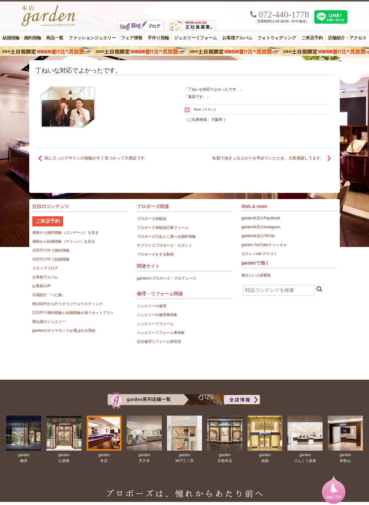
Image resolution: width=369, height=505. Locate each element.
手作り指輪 (158, 38)
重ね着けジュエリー (48, 321)
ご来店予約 (312, 38)
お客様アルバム (237, 38)
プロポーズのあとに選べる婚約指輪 (166, 236)
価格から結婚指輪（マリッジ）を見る (63, 241)
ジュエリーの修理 (151, 306)
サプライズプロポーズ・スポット (164, 245)
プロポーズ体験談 (151, 219)
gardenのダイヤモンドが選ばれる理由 (63, 330)
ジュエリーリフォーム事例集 (161, 333)
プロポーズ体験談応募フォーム (162, 227)
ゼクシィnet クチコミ (259, 254)
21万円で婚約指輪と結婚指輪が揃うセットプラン (73, 313)
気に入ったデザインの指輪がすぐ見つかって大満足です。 (97, 158)
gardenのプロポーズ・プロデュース (166, 278)
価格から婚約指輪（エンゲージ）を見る (65, 232)
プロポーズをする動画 (155, 254)
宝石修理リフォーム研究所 (159, 341)
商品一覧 (54, 38)
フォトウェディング (276, 38)
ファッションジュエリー (92, 38)
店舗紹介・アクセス (347, 38)
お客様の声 (41, 286)
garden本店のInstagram (260, 227)
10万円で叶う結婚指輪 (50, 259)
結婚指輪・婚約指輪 (21, 38)
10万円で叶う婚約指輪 (50, 250)
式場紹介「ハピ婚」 (48, 295)
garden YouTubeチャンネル (264, 245)
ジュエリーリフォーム (195, 38)
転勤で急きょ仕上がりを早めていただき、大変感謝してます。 (268, 158)
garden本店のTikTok (258, 236)
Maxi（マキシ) (205, 109)
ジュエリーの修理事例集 (157, 315)
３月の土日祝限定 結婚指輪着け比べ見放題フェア (184, 51)
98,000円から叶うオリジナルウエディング (67, 304)
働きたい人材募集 (256, 275)
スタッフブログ (45, 268)
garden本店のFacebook (260, 218)
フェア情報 (131, 38)
